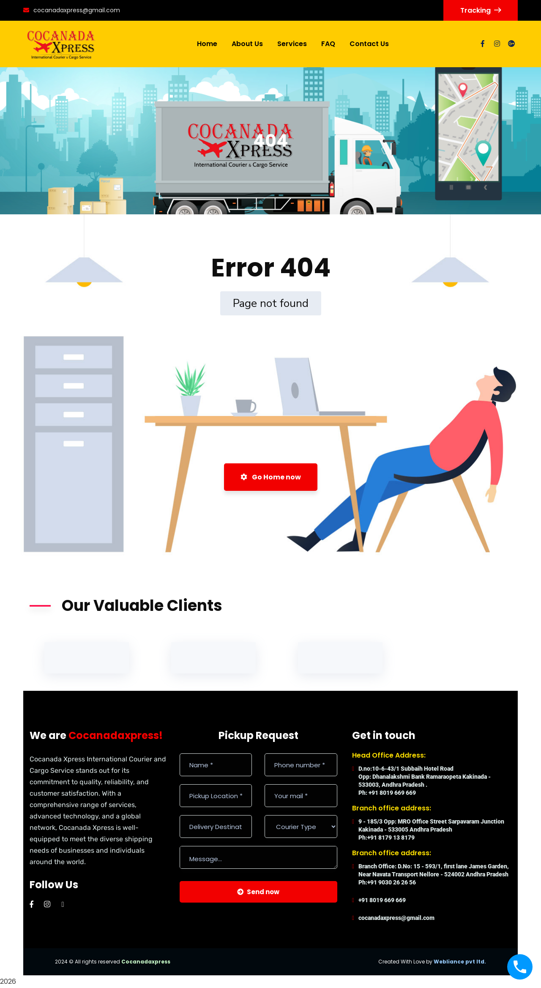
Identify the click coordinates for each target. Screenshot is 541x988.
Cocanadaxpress (145, 961)
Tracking (480, 10)
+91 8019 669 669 (382, 900)
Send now (258, 891)
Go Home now (270, 477)
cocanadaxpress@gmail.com (71, 10)
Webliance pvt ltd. (460, 961)
